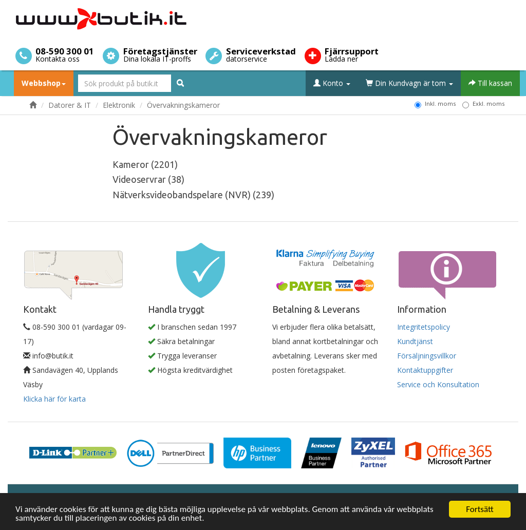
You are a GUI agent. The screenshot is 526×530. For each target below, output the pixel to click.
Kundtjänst (415, 341)
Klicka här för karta (54, 399)
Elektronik (119, 105)
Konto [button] (331, 83)
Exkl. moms (483, 104)
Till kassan (490, 83)
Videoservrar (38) (148, 179)
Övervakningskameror (183, 105)
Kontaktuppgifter (425, 370)
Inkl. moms (435, 104)
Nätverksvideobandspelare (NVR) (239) (193, 195)
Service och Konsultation (438, 384)
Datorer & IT (69, 105)
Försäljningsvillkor (426, 356)
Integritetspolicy (423, 327)
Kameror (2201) (145, 164)
